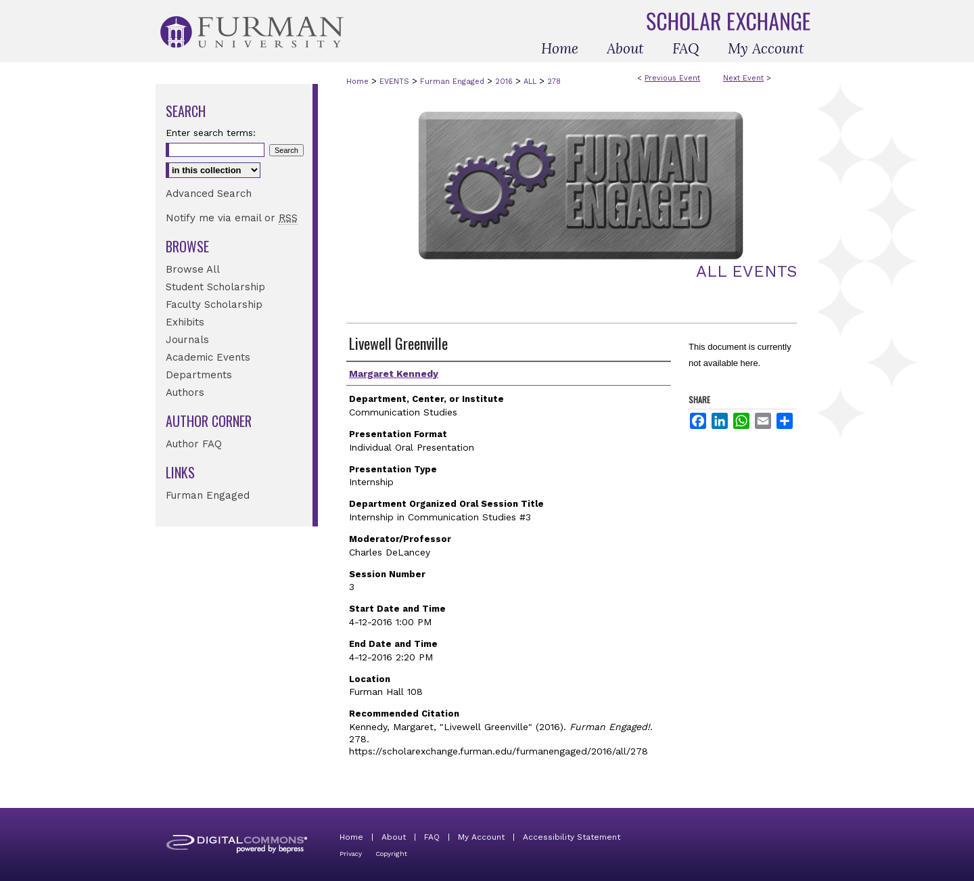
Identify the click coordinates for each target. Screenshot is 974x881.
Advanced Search (209, 193)
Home (357, 81)
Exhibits (185, 322)
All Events (746, 271)
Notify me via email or (232, 218)
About (393, 837)
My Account (481, 837)
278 (554, 81)
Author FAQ (194, 444)
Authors (185, 392)
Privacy (351, 853)
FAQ (432, 837)
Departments (199, 375)
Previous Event (672, 78)
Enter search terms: (211, 132)
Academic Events (208, 357)
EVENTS (395, 81)
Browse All (193, 269)
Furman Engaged (453, 81)
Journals (187, 340)
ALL (531, 81)
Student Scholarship (215, 287)
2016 (505, 81)
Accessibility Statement (571, 837)
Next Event (743, 78)
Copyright (391, 853)
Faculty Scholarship (214, 304)
